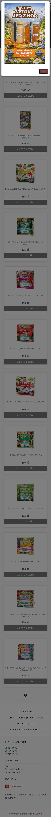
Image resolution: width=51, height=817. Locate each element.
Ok (43, 71)
